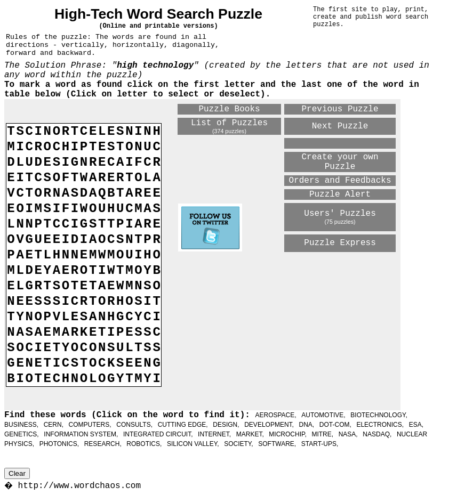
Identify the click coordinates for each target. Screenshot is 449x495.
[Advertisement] (286, 330)
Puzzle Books (229, 109)
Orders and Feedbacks (340, 180)
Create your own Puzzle (340, 162)
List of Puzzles (229, 123)
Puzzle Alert (340, 194)
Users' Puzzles (339, 213)
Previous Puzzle (340, 109)
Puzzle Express (339, 243)
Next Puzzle (340, 126)
